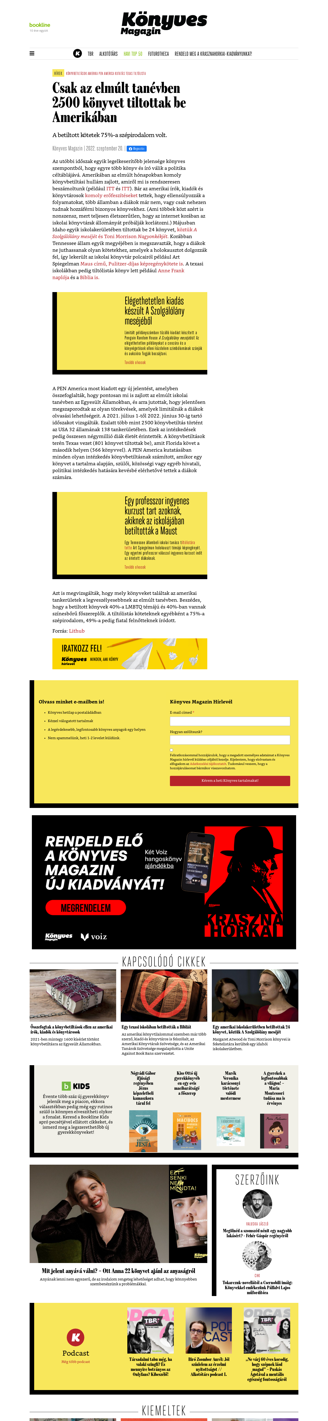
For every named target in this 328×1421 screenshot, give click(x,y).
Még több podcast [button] (76, 1362)
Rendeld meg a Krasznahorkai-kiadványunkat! (215, 54)
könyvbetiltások (76, 74)
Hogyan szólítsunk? (186, 732)
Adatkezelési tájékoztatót (208, 764)
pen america (106, 74)
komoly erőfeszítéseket (111, 195)
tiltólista (139, 74)
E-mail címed (182, 713)
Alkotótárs (110, 54)
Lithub (76, 631)
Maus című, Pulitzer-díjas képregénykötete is (131, 264)
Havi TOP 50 (134, 54)
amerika (93, 74)
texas (129, 74)
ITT (110, 188)
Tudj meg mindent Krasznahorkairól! (242, 42)
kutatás (120, 74)
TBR (92, 54)
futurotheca (160, 54)
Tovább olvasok (135, 362)
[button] (32, 54)
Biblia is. (90, 277)
